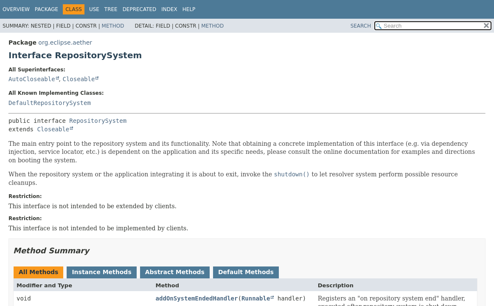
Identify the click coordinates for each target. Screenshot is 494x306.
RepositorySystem (97, 120)
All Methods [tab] (38, 272)
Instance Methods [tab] (101, 272)
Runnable (255, 298)
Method (113, 26)
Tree (111, 9)
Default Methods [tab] (246, 272)
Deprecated (140, 9)
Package (46, 9)
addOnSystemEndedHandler (197, 298)
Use (94, 9)
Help (189, 9)
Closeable (78, 79)
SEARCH (361, 26)
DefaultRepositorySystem (49, 102)
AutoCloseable (31, 79)
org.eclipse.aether (65, 42)
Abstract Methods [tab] (175, 272)
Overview (16, 9)
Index (169, 9)
